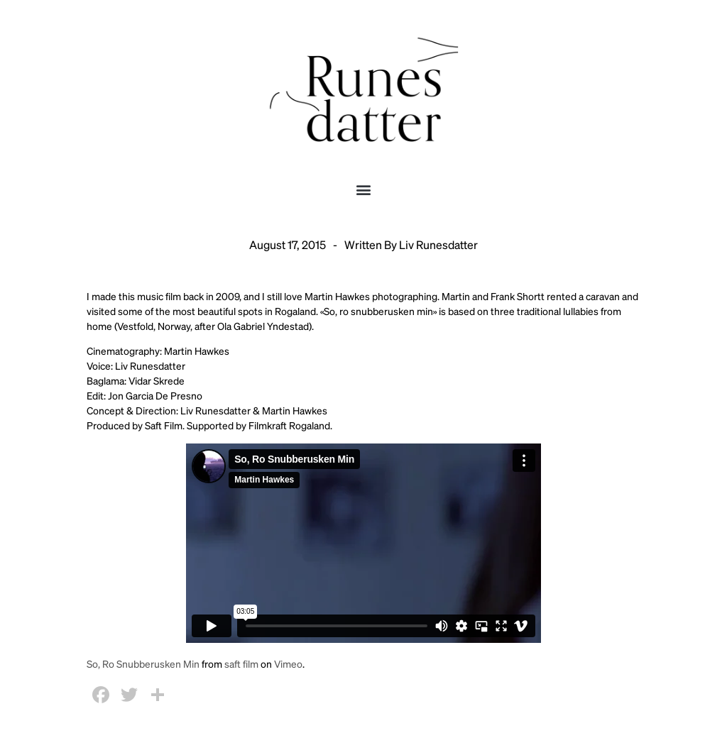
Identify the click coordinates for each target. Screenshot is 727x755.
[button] (364, 189)
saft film (241, 663)
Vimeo (288, 663)
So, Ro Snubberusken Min (143, 663)
